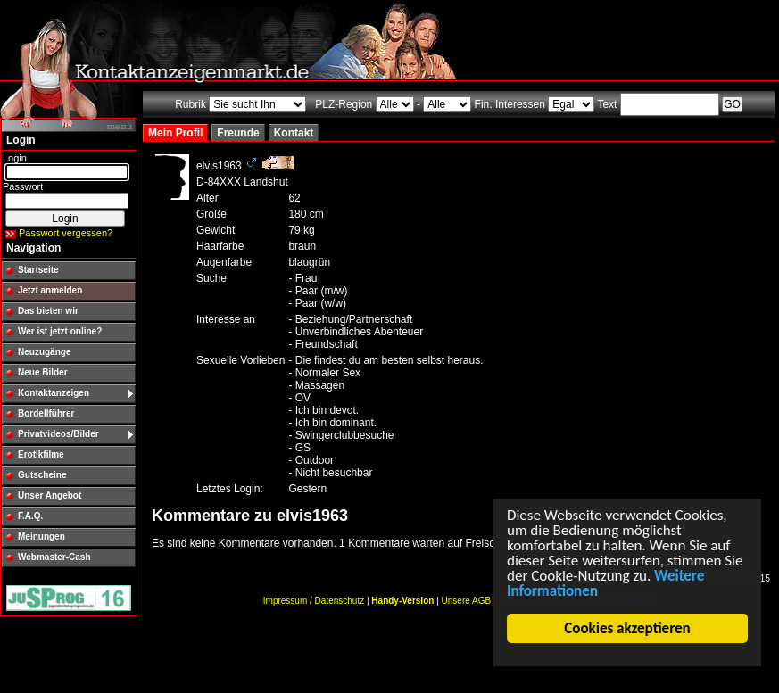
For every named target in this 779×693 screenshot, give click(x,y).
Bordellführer (46, 413)
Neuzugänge (44, 352)
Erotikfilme (41, 454)
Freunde (238, 133)
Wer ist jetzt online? (60, 331)
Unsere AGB (467, 601)
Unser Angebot (49, 495)
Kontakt (294, 133)
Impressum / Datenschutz (313, 601)
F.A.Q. (30, 516)
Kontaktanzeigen (53, 393)
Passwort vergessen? (65, 232)
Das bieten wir (48, 311)
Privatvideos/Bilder (58, 434)
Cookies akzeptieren (628, 628)
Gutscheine (42, 475)
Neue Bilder (43, 372)
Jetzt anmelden (50, 290)
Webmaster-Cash (54, 557)
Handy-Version (402, 601)
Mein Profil (175, 133)
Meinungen (41, 536)
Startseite (38, 270)
